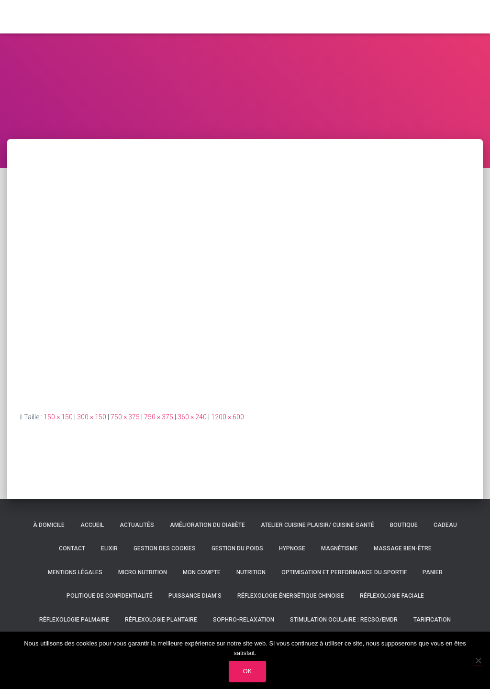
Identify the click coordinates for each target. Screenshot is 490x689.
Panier (433, 572)
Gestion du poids (237, 548)
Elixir (109, 548)
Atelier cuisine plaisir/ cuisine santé (317, 525)
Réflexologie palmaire (74, 619)
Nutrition (251, 572)
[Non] (478, 660)
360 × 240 (192, 417)
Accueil (92, 525)
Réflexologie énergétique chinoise (290, 595)
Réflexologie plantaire (161, 619)
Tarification (432, 619)
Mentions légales (75, 572)
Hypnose (292, 548)
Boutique (404, 525)
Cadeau (445, 525)
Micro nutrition (142, 572)
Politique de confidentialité (110, 595)
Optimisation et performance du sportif (344, 572)
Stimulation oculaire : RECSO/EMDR (344, 619)
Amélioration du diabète (207, 525)
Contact (72, 548)
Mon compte (202, 572)
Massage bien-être (403, 548)
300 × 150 (91, 417)
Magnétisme (339, 548)
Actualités (137, 525)
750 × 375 (125, 417)
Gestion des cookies (165, 548)
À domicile (49, 525)
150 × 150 (58, 417)
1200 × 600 (227, 417)
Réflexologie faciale (392, 595)
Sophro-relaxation (243, 619)
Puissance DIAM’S (195, 595)
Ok (247, 671)
